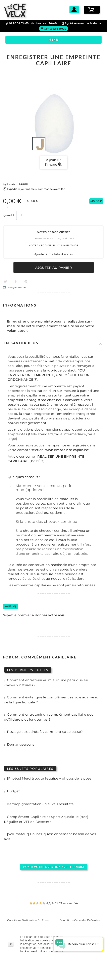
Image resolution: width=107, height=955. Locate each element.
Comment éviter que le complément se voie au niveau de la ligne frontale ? (51, 699)
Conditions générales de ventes (80, 920)
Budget (12, 791)
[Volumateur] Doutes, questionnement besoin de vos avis (50, 836)
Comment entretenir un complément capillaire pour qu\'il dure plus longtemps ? (49, 717)
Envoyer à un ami (17, 287)
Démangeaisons (19, 745)
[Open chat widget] (78, 944)
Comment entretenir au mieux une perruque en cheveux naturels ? (46, 682)
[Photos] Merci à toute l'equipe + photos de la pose (48, 779)
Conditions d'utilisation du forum (29, 920)
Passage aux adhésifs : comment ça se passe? (43, 732)
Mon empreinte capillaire (67, 450)
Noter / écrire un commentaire (54, 245)
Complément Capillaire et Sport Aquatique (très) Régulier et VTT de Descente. (46, 819)
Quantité (8, 215)
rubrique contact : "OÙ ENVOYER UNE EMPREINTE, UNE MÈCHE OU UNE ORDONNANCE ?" (50, 374)
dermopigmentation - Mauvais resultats (38, 804)
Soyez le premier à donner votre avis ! (34, 615)
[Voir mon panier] (92, 10)
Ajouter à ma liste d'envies (53, 254)
